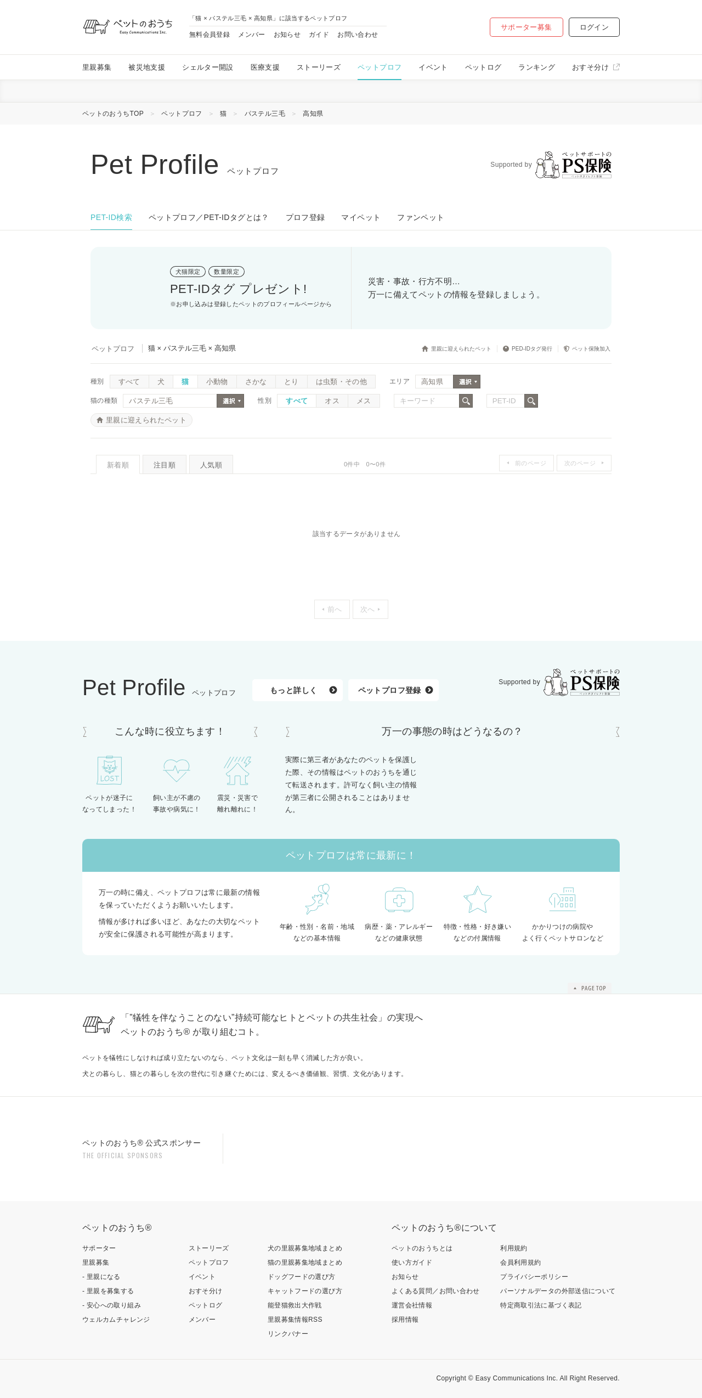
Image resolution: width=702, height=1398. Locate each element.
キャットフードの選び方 (305, 1291)
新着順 (118, 465)
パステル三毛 (265, 113)
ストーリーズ (319, 67)
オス (332, 401)
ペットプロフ (379, 67)
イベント (433, 67)
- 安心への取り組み (111, 1305)
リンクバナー (288, 1334)
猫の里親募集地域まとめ (305, 1262)
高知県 (313, 113)
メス (363, 401)
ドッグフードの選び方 (302, 1277)
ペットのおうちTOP (113, 113)
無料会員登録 (209, 34)
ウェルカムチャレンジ (116, 1319)
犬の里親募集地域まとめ (305, 1248)
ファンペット (420, 217)
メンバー (251, 34)
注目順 (165, 465)
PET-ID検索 (111, 217)
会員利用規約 (520, 1262)
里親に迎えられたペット (146, 420)
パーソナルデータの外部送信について (557, 1291)
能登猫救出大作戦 (295, 1305)
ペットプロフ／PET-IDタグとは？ (209, 217)
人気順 (211, 465)
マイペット (361, 217)
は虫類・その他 (341, 381)
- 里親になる (101, 1277)
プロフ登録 (305, 217)
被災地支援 (146, 67)
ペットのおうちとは (422, 1248)
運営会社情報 (412, 1305)
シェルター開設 (208, 67)
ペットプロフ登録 (389, 690)
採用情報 (405, 1319)
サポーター (99, 1248)
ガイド (319, 34)
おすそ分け (590, 67)
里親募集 (96, 67)
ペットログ (483, 67)
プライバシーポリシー (534, 1277)
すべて (129, 381)
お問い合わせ (357, 34)
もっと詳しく (293, 690)
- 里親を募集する (108, 1291)
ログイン (594, 27)
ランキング (536, 67)
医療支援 (265, 67)
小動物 (217, 381)
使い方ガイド (412, 1262)
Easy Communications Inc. (516, 1378)
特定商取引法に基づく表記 (540, 1305)
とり (291, 381)
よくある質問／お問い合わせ (436, 1291)
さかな (256, 381)
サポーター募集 (526, 27)
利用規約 (513, 1248)
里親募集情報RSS (295, 1319)
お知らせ (287, 34)
